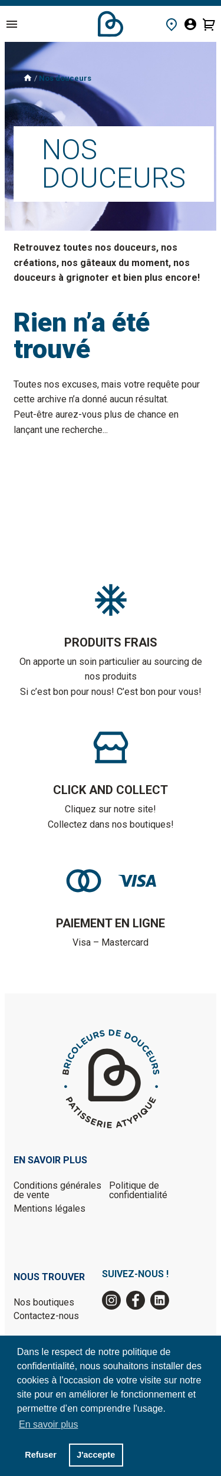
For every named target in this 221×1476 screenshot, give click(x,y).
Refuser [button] (41, 1454)
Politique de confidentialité (138, 1190)
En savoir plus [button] (48, 1424)
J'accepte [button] (96, 1454)
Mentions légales (49, 1208)
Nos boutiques (44, 1302)
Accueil (110, 24)
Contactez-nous (46, 1315)
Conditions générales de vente (57, 1190)
